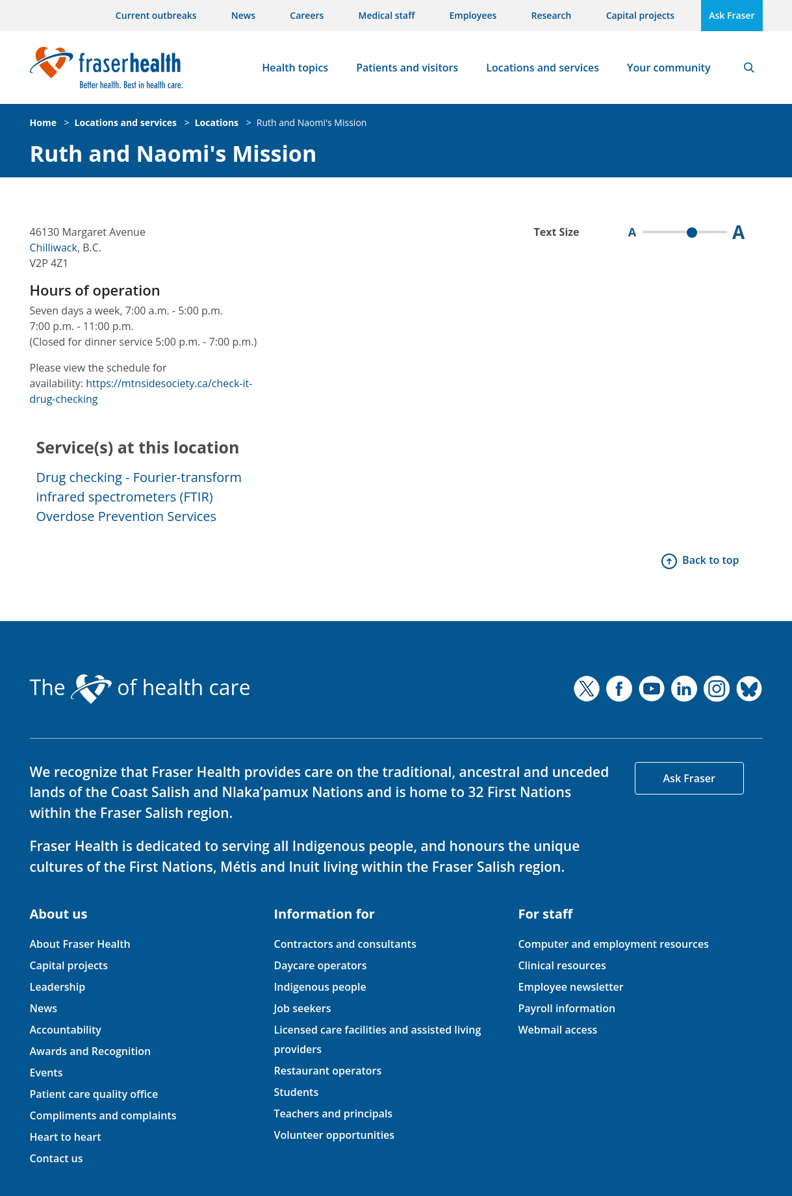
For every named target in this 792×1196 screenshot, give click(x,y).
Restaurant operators (327, 1070)
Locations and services (542, 67)
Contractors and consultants (345, 944)
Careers (307, 15)
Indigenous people (320, 987)
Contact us (56, 1158)
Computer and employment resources (613, 944)
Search (749, 67)
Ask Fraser (731, 15)
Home (43, 122)
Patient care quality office (94, 1094)
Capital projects (640, 15)
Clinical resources (562, 965)
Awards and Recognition (90, 1051)
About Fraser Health (80, 944)
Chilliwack (53, 247)
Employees (473, 15)
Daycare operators (320, 965)
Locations (216, 122)
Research (551, 15)
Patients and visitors (407, 67)
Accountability (65, 1030)
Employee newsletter (570, 987)
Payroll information (566, 1008)
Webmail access (557, 1030)
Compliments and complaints (103, 1115)
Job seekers (302, 1008)
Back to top (710, 560)
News (243, 15)
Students (296, 1092)
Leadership (58, 987)
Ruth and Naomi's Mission (312, 122)
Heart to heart (65, 1137)
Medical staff (387, 15)
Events (46, 1072)
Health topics (295, 67)
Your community (668, 67)
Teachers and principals (333, 1113)
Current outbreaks (156, 15)
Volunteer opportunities (334, 1135)
